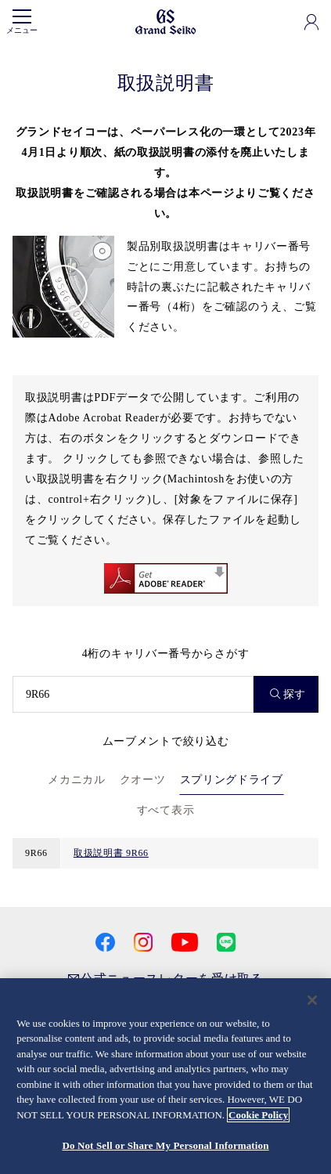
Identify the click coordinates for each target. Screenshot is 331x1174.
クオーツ (143, 780)
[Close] (312, 1000)
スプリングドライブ (231, 780)
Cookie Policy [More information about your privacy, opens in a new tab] (258, 1115)
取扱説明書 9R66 (111, 852)
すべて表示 (166, 810)
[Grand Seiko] (165, 20)
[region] (165, 1076)
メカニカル (77, 780)
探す (288, 694)
